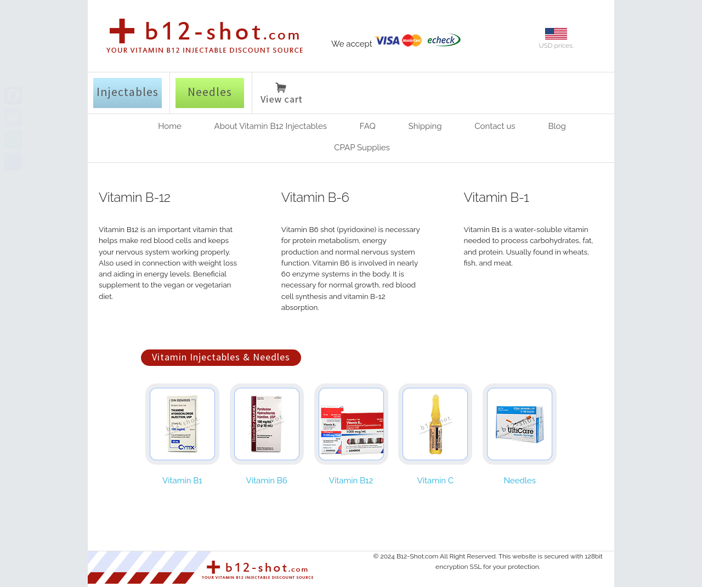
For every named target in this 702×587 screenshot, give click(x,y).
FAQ (368, 126)
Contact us (494, 126)
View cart (281, 94)
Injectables (127, 91)
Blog (556, 126)
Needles (210, 91)
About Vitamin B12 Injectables (270, 126)
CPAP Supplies (362, 148)
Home (169, 126)
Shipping (425, 126)
